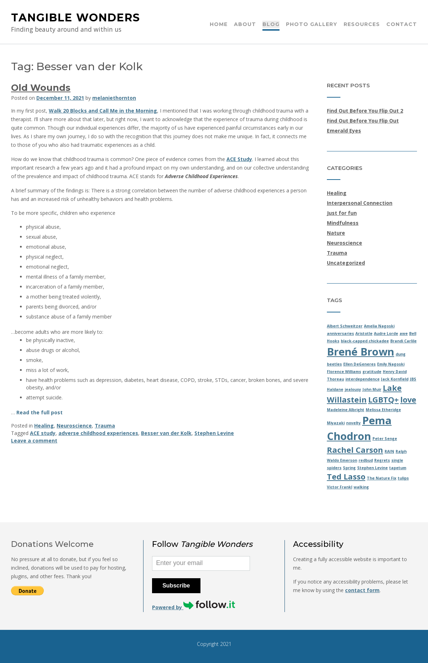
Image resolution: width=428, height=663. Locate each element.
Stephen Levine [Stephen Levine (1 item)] (372, 467)
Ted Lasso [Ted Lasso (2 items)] (346, 476)
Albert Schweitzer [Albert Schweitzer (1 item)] (344, 325)
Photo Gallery (311, 24)
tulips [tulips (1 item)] (403, 478)
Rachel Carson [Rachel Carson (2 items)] (355, 450)
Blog (271, 24)
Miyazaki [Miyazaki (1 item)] (336, 422)
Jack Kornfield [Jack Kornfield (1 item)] (394, 379)
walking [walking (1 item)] (361, 487)
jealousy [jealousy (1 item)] (353, 389)
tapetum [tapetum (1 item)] (397, 467)
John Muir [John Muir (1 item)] (371, 389)
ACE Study (239, 159)
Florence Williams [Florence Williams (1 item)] (344, 371)
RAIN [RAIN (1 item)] (389, 451)
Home (219, 24)
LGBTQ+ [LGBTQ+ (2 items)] (383, 399)
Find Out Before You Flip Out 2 (365, 110)
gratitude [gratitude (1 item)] (371, 371)
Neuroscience (74, 425)
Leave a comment (34, 440)
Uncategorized (346, 262)
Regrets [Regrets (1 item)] (382, 460)
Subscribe (176, 585)
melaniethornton (114, 97)
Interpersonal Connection (359, 203)
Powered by (193, 607)
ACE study (43, 433)
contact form (362, 590)
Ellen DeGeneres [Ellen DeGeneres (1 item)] (359, 364)
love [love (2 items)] (408, 399)
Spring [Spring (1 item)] (349, 467)
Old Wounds (41, 87)
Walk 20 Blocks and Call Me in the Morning (103, 110)
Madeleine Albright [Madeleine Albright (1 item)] (345, 409)
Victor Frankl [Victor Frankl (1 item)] (339, 487)
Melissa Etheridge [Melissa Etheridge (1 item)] (383, 409)
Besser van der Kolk (166, 433)
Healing (44, 425)
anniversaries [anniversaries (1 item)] (340, 333)
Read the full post (39, 412)
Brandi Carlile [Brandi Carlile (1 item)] (403, 340)
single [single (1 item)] (397, 460)
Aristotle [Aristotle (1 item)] (363, 333)
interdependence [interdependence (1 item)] (362, 379)
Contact (401, 24)
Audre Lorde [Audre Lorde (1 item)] (386, 333)
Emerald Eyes (344, 130)
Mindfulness (343, 222)
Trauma (105, 425)
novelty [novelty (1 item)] (353, 422)
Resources (362, 24)
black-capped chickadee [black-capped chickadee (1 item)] (365, 340)
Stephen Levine (214, 433)
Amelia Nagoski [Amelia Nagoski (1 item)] (379, 325)
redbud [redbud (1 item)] (366, 460)
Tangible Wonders (75, 17)
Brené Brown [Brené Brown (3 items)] (360, 352)
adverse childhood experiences (98, 433)
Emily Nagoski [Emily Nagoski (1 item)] (390, 364)
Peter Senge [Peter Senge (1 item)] (384, 438)
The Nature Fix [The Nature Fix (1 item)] (381, 478)
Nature (336, 232)
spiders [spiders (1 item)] (334, 467)
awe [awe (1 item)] (404, 333)
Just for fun (342, 212)
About (245, 24)
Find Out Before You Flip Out (363, 120)
